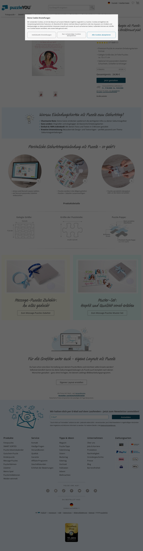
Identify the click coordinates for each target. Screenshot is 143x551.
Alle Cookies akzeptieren (101, 35)
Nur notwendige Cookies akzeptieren (71, 35)
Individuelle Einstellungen (42, 35)
